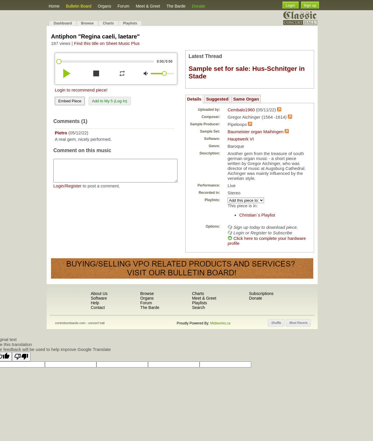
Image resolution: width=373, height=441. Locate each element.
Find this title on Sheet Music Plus (107, 43)
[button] (276, 323)
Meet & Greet (148, 6)
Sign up (310, 5)
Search (198, 307)
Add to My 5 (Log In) (109, 101)
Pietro (61, 132)
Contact (98, 307)
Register (73, 190)
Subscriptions (261, 293)
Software (99, 298)
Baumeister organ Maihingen (256, 131)
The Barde (175, 6)
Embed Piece (69, 101)
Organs (104, 6)
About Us (99, 293)
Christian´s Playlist (257, 214)
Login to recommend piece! (81, 89)
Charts (108, 23)
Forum (123, 6)
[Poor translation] (21, 356)
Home (54, 6)
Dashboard (63, 23)
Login (290, 5)
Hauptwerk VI (241, 138)
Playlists (130, 23)
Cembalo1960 (241, 109)
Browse (87, 23)
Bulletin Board (78, 6)
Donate (198, 6)
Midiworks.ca (220, 323)
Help (95, 303)
